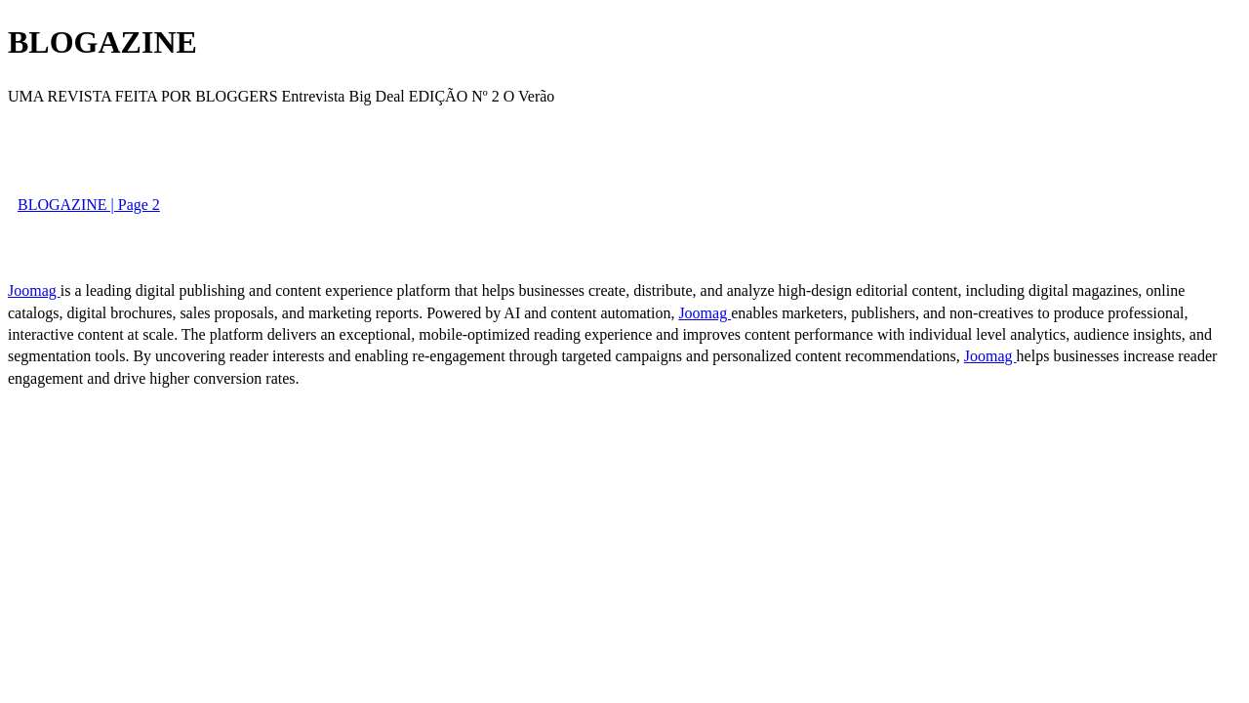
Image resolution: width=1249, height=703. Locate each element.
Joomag (34, 290)
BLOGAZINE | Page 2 (89, 204)
